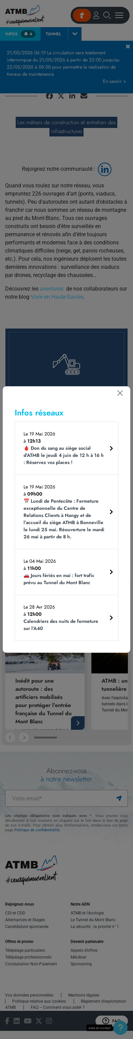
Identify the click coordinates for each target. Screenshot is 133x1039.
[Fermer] (120, 393)
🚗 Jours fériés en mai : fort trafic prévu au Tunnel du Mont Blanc (59, 579)
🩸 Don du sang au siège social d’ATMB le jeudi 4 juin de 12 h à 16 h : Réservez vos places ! (64, 455)
